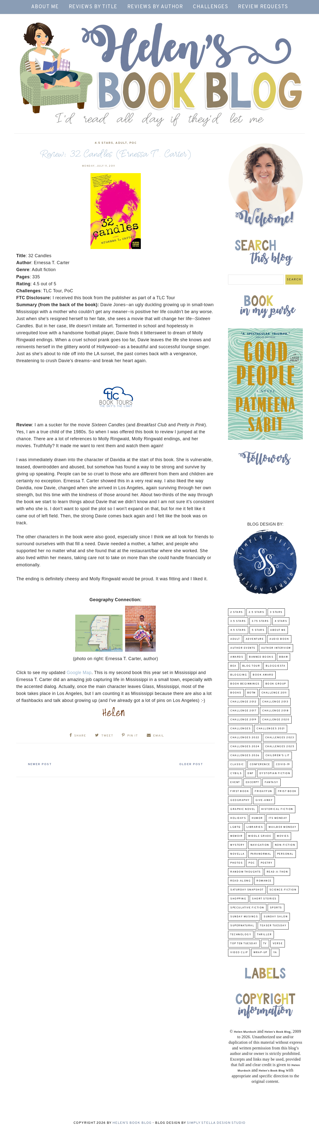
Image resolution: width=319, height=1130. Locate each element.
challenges (240, 728)
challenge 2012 (243, 701)
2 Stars (236, 612)
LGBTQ (235, 827)
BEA (233, 666)
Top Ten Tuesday (243, 943)
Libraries (254, 827)
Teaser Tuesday (273, 925)
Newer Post (40, 764)
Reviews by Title (93, 7)
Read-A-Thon (277, 872)
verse (278, 943)
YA (275, 952)
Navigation (259, 845)
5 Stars (258, 630)
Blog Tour (251, 666)
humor (257, 818)
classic (237, 764)
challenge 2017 (243, 710)
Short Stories (264, 898)
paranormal (260, 854)
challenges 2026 (245, 755)
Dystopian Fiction (274, 773)
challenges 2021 (270, 728)
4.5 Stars (103, 143)
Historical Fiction (277, 809)
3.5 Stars (238, 621)
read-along (240, 881)
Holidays (238, 818)
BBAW (283, 657)
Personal (285, 854)
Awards (236, 657)
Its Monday (278, 818)
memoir (236, 836)
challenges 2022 (244, 737)
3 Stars (276, 612)
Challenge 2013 (275, 701)
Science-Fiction (283, 889)
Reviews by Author (155, 7)
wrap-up (260, 952)
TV (265, 943)
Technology (240, 934)
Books (235, 692)
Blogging (238, 675)
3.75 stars (260, 621)
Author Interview (276, 648)
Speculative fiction (247, 907)
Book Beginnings (245, 684)
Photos (236, 863)
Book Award (263, 675)
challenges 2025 (280, 746)
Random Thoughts (245, 872)
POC (133, 143)
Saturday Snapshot (247, 889)
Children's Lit (277, 755)
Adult (121, 143)
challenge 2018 (275, 710)
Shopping (238, 898)
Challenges (210, 7)
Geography (240, 800)
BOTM (251, 692)
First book (239, 791)
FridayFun (263, 791)
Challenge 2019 (243, 719)
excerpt (252, 782)
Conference (260, 764)
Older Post (191, 764)
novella (237, 854)
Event (235, 782)
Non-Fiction (285, 845)
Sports (276, 907)
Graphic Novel (242, 809)
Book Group (275, 684)
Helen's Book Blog (132, 1123)
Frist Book (287, 791)
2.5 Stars (256, 612)
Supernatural (242, 925)
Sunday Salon (276, 916)
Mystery (237, 845)
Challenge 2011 (274, 692)
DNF (250, 773)
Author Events (242, 648)
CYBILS (236, 773)
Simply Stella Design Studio (216, 1123)
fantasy (271, 782)
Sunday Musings (244, 916)
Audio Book (279, 639)
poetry (267, 863)
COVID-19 (283, 764)
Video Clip (239, 952)
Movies (283, 836)
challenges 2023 (279, 737)
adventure (255, 639)
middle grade (259, 836)
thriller (264, 934)
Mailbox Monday (282, 827)
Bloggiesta (275, 666)
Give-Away (264, 800)
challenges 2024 (244, 746)
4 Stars (281, 621)
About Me (45, 7)
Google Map (79, 672)
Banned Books (261, 657)
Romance (264, 881)
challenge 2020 (275, 719)
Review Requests (263, 7)
